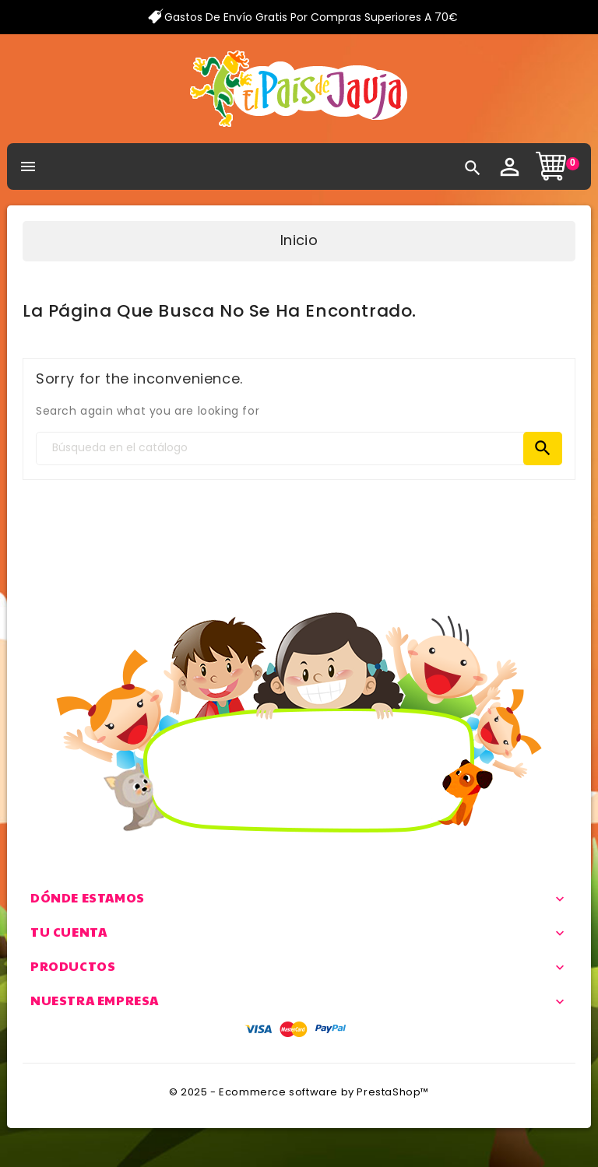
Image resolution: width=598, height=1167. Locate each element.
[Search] (299, 448)
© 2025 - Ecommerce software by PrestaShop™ (299, 1092)
